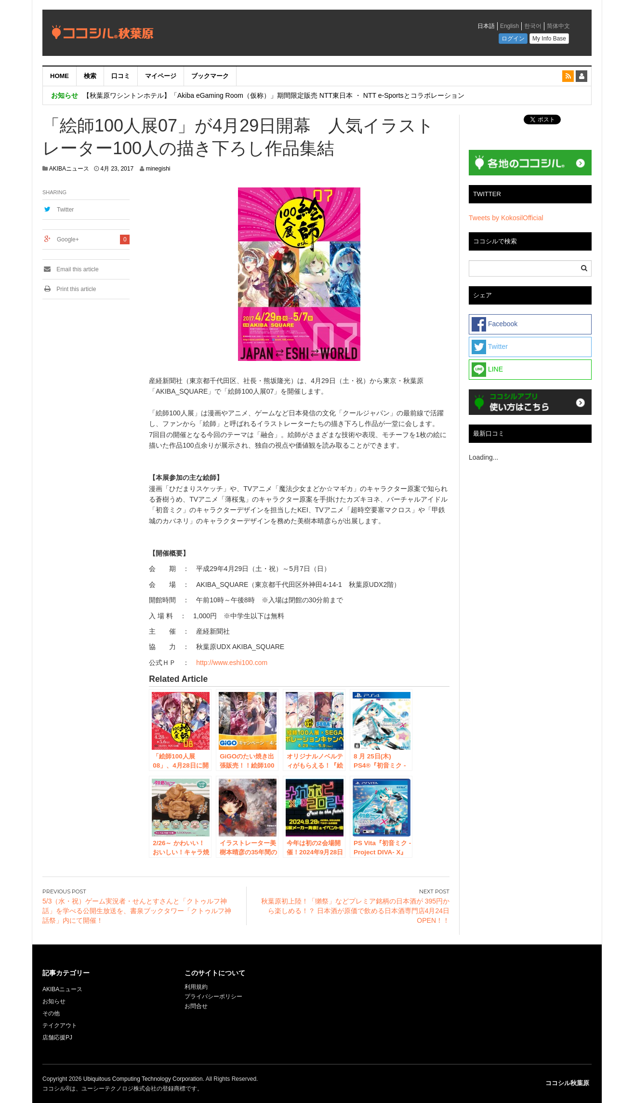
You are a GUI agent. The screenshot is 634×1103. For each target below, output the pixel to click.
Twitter (65, 209)
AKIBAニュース (69, 168)
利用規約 (196, 986)
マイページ (160, 76)
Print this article (69, 289)
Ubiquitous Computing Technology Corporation (143, 1079)
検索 (90, 76)
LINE (487, 369)
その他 (51, 1013)
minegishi (158, 168)
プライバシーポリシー (214, 996)
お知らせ (54, 1001)
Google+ (68, 239)
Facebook (494, 324)
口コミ (120, 76)
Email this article (70, 269)
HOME (59, 76)
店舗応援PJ (57, 1037)
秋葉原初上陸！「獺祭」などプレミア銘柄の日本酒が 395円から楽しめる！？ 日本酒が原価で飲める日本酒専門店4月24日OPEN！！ (355, 910)
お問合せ (196, 1006)
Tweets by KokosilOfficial (506, 218)
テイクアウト (59, 1025)
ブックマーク (210, 76)
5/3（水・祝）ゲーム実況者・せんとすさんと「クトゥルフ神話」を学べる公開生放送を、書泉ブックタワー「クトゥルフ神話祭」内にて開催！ (136, 910)
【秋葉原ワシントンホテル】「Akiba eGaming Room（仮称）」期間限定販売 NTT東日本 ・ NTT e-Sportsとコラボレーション (273, 95)
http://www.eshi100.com (231, 662)
